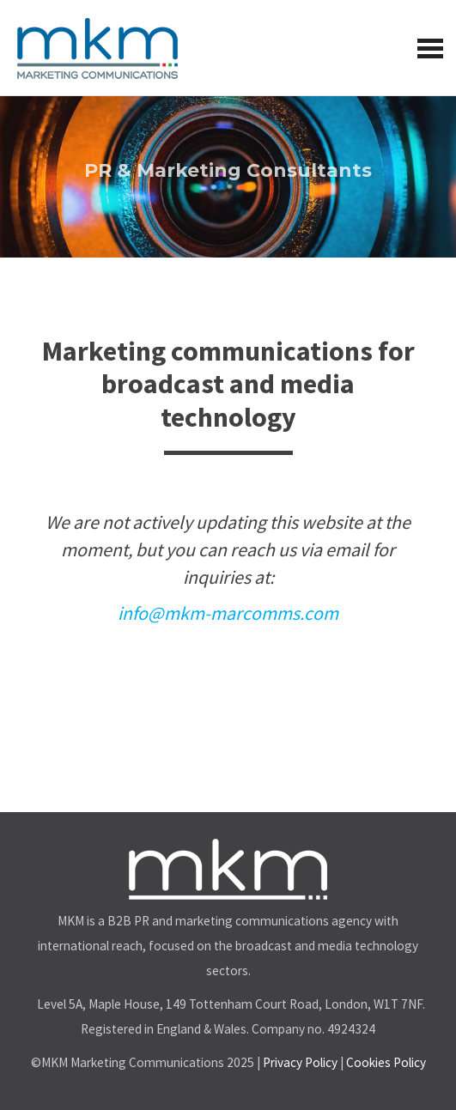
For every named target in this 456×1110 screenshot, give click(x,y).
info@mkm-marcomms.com (228, 613)
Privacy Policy (300, 1062)
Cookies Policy (386, 1062)
